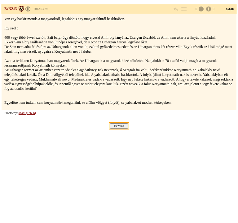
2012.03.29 (41, 9)
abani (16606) (27, 113)
